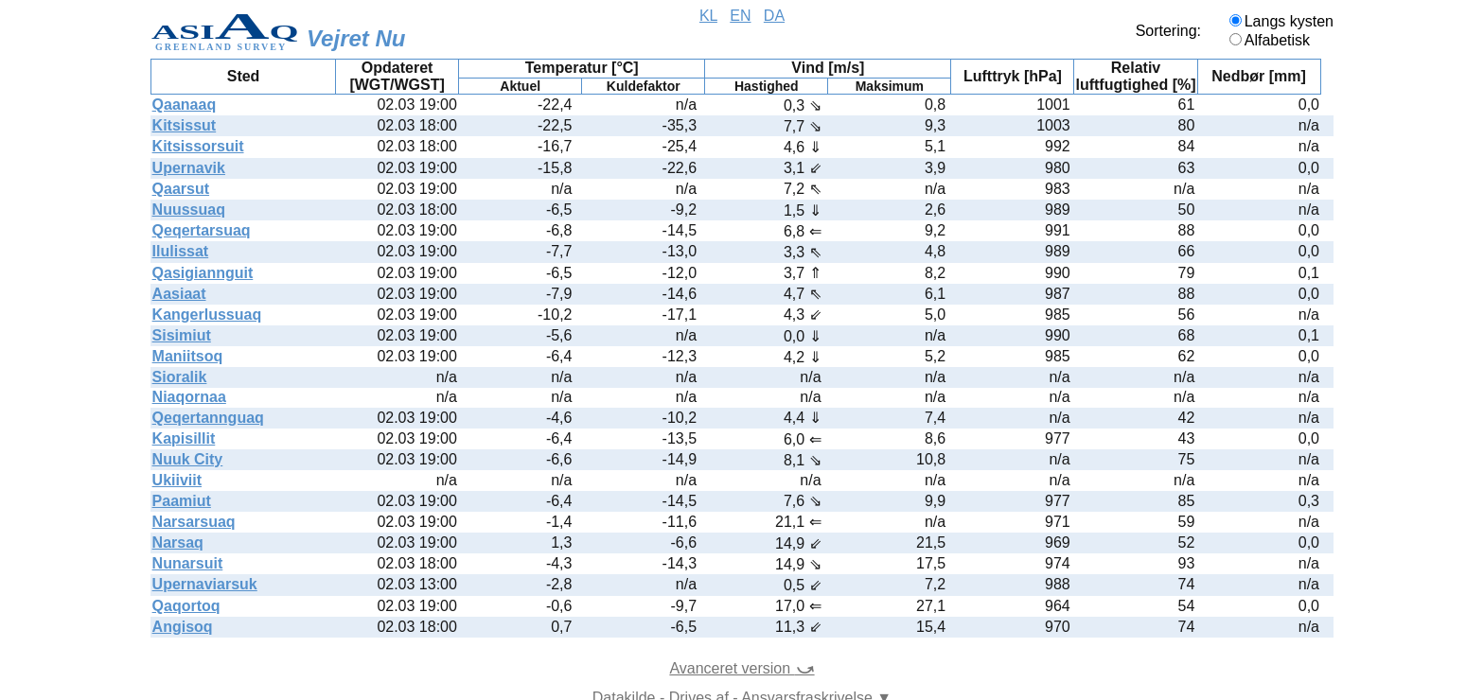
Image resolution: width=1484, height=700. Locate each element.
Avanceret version (741, 668)
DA (774, 16)
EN (740, 16)
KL (708, 16)
